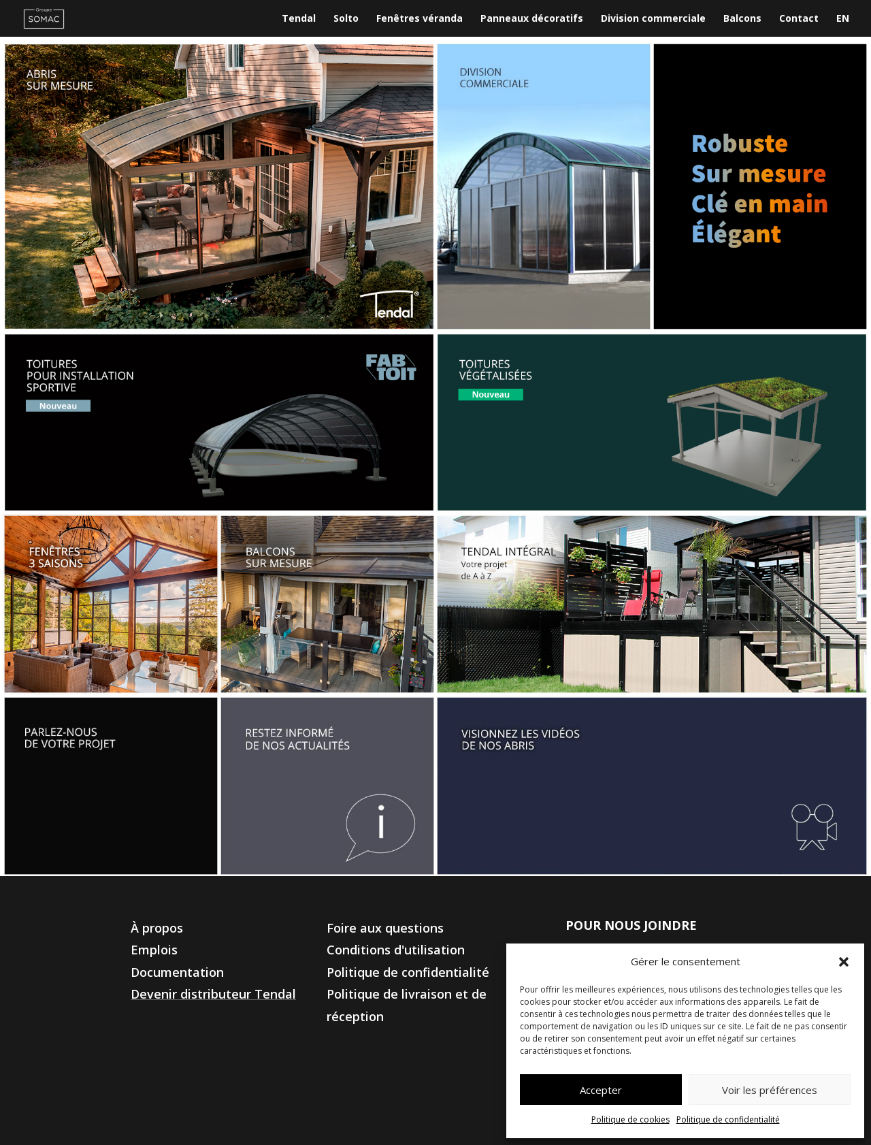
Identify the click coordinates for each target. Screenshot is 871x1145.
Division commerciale (653, 19)
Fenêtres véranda (419, 19)
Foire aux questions (385, 928)
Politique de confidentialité (728, 1119)
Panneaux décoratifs (531, 19)
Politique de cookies (630, 1119)
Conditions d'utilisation (396, 949)
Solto (346, 19)
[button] (844, 962)
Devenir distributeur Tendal (213, 994)
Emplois (154, 949)
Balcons (742, 19)
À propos (157, 928)
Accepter (601, 1090)
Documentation (177, 972)
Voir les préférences (769, 1090)
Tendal (299, 19)
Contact (799, 19)
